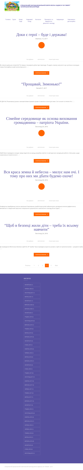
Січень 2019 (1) (29, 345)
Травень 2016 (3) (29, 433)
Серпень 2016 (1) (29, 425)
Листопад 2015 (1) (30, 453)
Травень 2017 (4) (29, 393)
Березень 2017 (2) (29, 401)
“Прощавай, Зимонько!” (41, 84)
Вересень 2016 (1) (29, 421)
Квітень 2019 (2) (29, 333)
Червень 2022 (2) (29, 288)
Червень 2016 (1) (29, 429)
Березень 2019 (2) (29, 337)
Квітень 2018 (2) (29, 357)
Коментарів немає (54, 59)
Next (56, 265)
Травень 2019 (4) (29, 329)
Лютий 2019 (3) (29, 341)
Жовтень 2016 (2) (29, 417)
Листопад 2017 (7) (30, 377)
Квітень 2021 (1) (29, 296)
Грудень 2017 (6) (29, 373)
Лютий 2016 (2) (29, 445)
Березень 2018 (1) (29, 361)
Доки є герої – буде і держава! (41, 34)
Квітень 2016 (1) (29, 437)
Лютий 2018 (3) (29, 365)
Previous (27, 265)
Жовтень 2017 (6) (29, 381)
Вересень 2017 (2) (29, 385)
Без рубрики (30, 59)
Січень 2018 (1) (29, 369)
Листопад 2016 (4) (30, 413)
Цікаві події (20, 18)
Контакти (38, 17)
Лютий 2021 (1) (29, 300)
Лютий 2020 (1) (29, 312)
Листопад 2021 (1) (30, 292)
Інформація (60, 17)
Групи (14, 17)
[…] (27, 67)
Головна (8, 17)
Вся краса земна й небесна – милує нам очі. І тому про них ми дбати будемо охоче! (41, 174)
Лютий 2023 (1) (29, 284)
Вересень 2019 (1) (29, 324)
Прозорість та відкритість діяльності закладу (49, 19)
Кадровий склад (29, 18)
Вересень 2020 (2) (29, 304)
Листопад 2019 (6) (30, 321)
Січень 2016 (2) (29, 449)
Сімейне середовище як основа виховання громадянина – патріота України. (41, 120)
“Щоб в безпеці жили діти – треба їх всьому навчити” (41, 227)
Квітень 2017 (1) (29, 397)
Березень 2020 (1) (29, 308)
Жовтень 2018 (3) (29, 349)
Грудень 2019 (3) (29, 316)
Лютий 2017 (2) (29, 405)
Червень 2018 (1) (29, 353)
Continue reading (41, 73)
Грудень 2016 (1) (29, 409)
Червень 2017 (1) (29, 389)
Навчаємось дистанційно (71, 18)
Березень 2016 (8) (29, 441)
